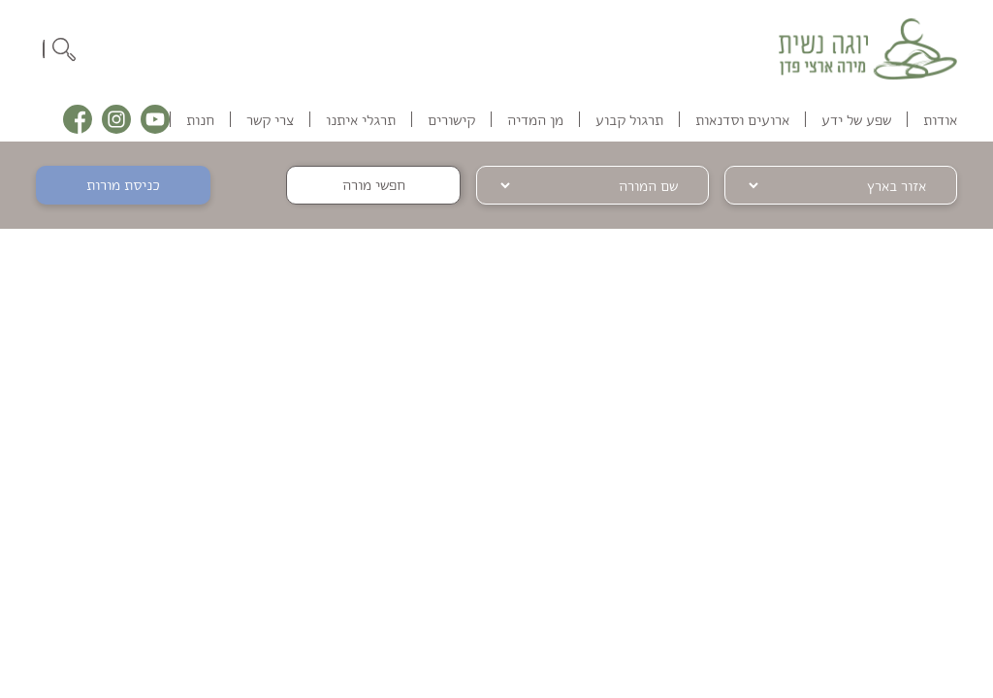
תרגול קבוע (629, 119)
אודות (940, 119)
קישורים (451, 119)
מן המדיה (535, 119)
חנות (200, 119)
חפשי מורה (373, 184)
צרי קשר (270, 119)
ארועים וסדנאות (742, 119)
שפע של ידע (856, 119)
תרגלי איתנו (361, 119)
